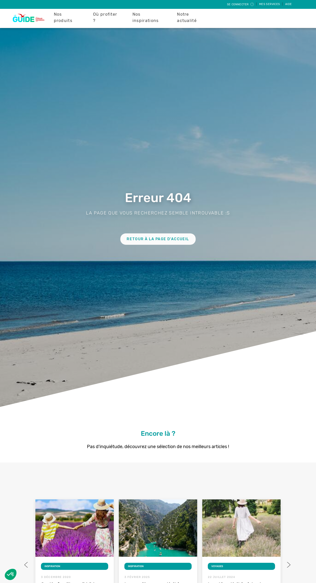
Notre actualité (187, 17)
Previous (26, 564)
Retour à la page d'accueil (158, 239)
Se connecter (241, 4)
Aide (288, 4)
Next (288, 564)
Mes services (270, 4)
